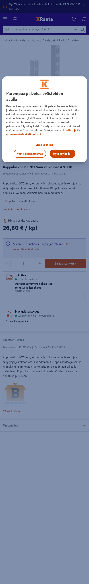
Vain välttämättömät (30, 153)
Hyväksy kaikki (62, 153)
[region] (44, 119)
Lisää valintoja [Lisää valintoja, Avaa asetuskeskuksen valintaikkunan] (44, 144)
